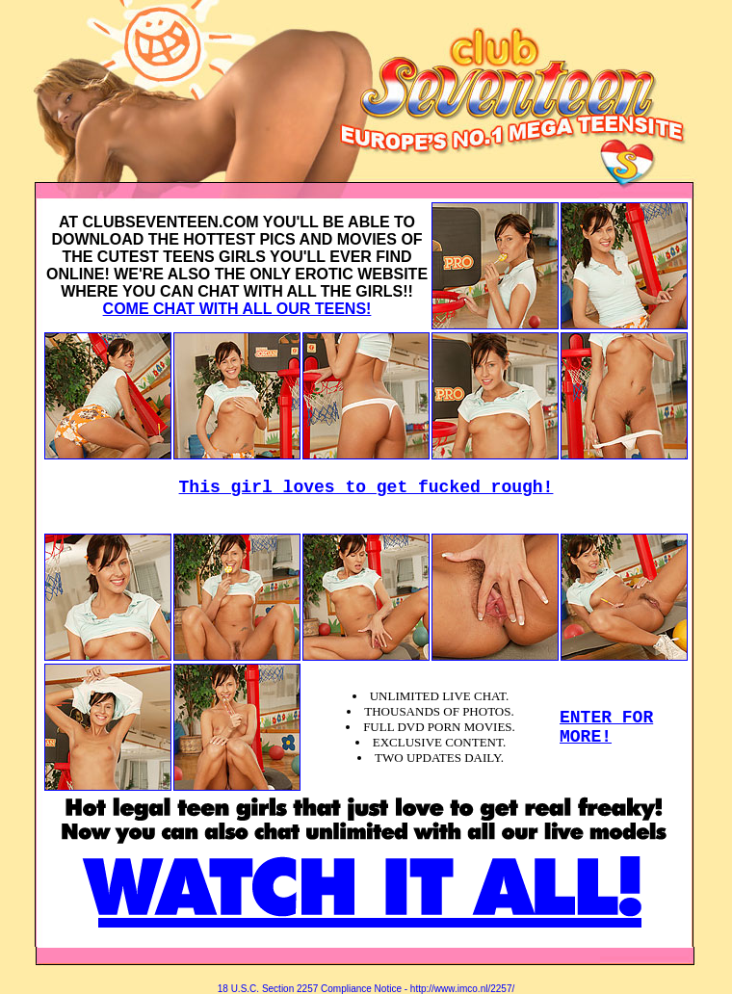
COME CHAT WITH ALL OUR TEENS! (237, 309)
